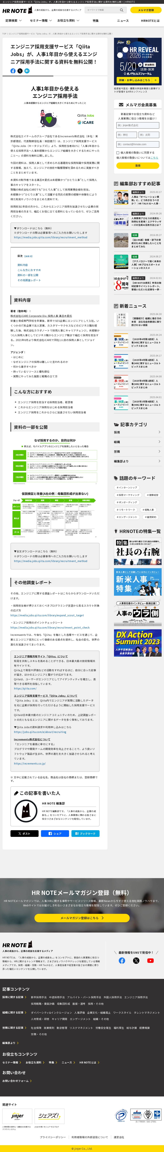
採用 (117, 432)
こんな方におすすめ (29, 270)
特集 (96, 20)
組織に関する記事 (12, 1012)
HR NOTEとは (88, 1062)
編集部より (121, 461)
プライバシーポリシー (53, 1137)
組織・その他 (101, 1019)
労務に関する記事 (12, 1028)
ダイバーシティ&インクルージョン (51, 1012)
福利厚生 (119, 1028)
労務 (117, 451)
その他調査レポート (29, 280)
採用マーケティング (129, 495)
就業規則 (49, 1028)
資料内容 (22, 265)
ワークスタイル (122, 1012)
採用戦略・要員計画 (43, 1004)
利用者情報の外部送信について (90, 1137)
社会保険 (36, 1028)
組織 (117, 442)
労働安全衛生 (103, 1028)
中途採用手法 (57, 997)
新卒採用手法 (39, 997)
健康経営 (153, 495)
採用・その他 (96, 1004)
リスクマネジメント (81, 1028)
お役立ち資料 (33, 1062)
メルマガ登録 (146, 10)
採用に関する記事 (12, 997)
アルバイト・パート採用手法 (84, 997)
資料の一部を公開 (27, 275)
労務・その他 (39, 1034)
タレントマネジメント (147, 1012)
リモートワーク (127, 509)
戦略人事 (149, 509)
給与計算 (132, 1028)
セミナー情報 (10, 1062)
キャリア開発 (59, 1019)
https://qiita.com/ (25, 688)
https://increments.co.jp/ (30, 763)
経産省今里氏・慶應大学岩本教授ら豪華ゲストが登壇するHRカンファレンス (137, 90)
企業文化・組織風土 (99, 1012)
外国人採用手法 (113, 997)
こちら (154, 157)
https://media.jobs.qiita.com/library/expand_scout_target (47, 615)
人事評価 (79, 1012)
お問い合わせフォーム (15, 1081)
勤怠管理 (62, 1028)
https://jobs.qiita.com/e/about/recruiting (40, 732)
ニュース (123, 20)
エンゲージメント (128, 517)
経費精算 (144, 1028)
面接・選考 (79, 1004)
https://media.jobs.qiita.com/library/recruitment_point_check (50, 627)
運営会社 (119, 1137)
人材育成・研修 (40, 1019)
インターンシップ (128, 487)
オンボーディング (128, 502)
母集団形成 (63, 1004)
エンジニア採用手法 (136, 997)
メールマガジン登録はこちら (79, 918)
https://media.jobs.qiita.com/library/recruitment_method (50, 237)
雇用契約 (151, 517)
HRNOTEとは (150, 20)
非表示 (29, 256)
